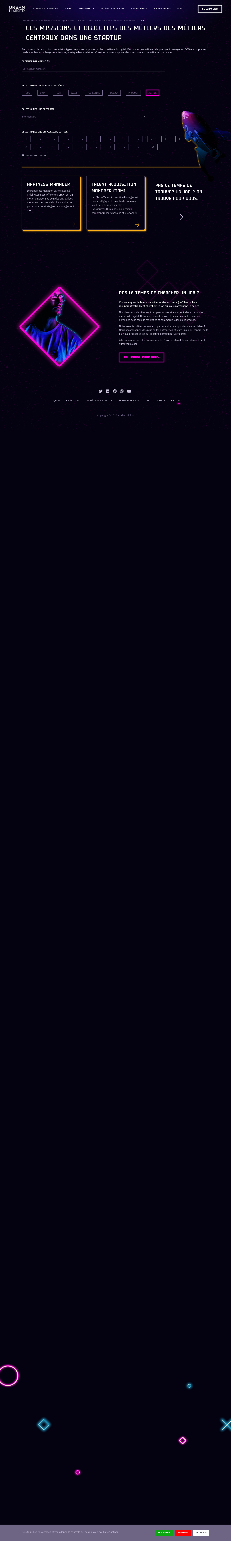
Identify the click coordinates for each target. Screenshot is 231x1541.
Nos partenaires (162, 9)
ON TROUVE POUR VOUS (142, 357)
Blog (179, 9)
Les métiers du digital (99, 400)
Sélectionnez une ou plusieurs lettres (45, 132)
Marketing (94, 92)
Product (133, 92)
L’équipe (56, 400)
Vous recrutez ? (139, 9)
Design (114, 92)
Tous (27, 92)
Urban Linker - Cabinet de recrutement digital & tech (48, 20)
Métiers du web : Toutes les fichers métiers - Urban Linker (108, 20)
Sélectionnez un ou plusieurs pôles (43, 85)
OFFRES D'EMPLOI (86, 9)
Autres (152, 92)
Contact (160, 400)
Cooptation (73, 400)
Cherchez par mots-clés (36, 61)
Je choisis (201, 1532)
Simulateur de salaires (45, 9)
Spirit (68, 9)
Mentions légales (129, 400)
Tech (58, 92)
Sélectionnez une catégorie (38, 109)
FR (178, 400)
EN (172, 400)
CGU (147, 400)
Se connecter (210, 9)
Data (42, 92)
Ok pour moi (164, 1532)
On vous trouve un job (112, 9)
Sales (74, 92)
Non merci (183, 1532)
